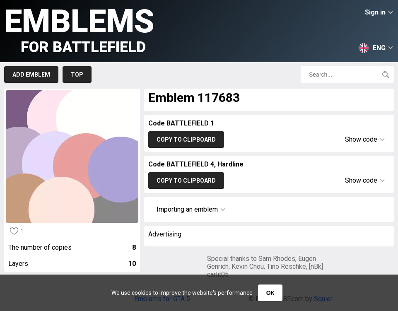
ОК (270, 292)
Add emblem (31, 74)
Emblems (79, 29)
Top (77, 74)
